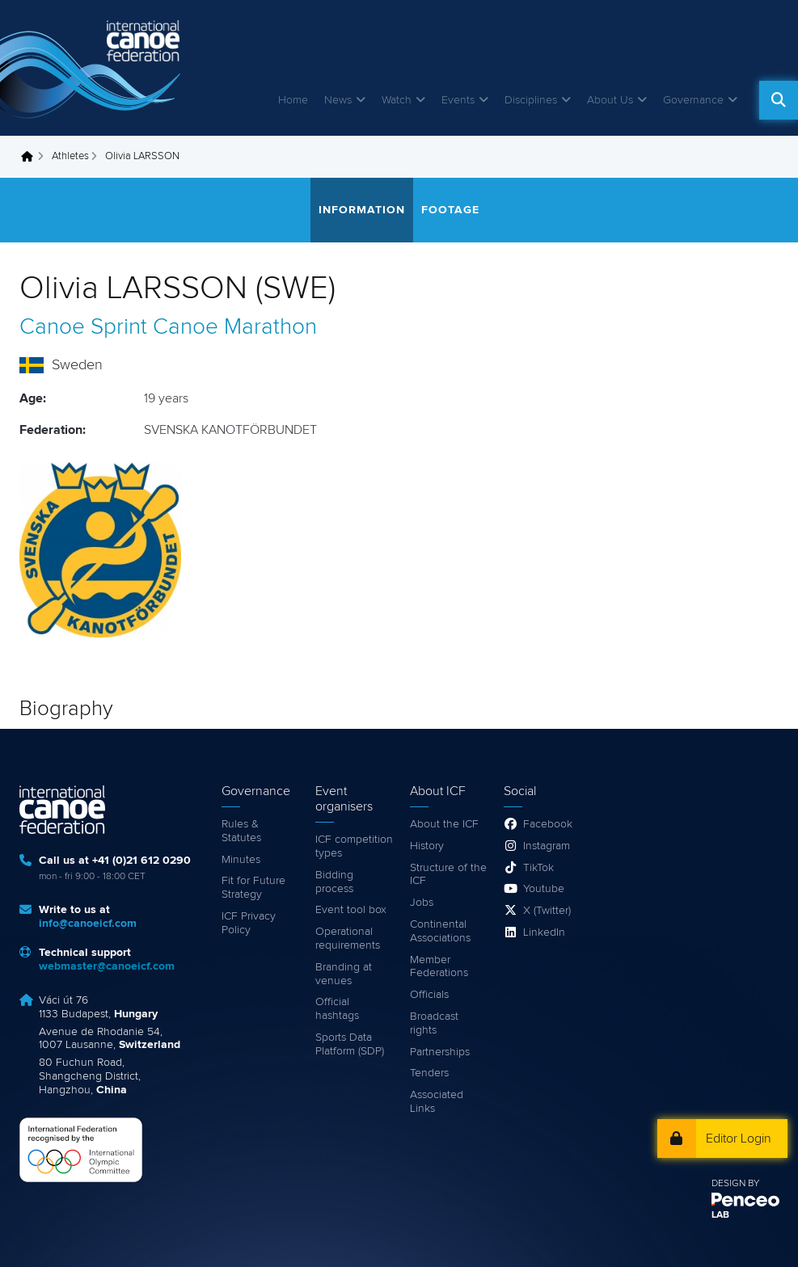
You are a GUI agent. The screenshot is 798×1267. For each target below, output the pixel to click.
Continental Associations (440, 931)
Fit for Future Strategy (253, 887)
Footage (450, 210)
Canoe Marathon (235, 327)
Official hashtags (337, 1008)
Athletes (70, 156)
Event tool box (350, 910)
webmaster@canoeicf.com (107, 966)
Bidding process (334, 881)
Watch (397, 100)
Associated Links (436, 1101)
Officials (429, 994)
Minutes (241, 859)
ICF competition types (354, 846)
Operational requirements (347, 938)
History (427, 846)
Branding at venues (343, 974)
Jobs (421, 902)
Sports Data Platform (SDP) (349, 1044)
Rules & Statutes (241, 831)
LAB (720, 1215)
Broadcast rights (434, 1023)
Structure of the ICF (448, 874)
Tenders (429, 1073)
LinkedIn (544, 932)
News (338, 100)
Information (362, 210)
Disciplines (531, 100)
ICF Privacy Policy (249, 923)
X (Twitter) (547, 910)
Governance (693, 100)
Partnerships (440, 1052)
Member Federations (439, 966)
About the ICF (444, 824)
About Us (610, 100)
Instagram (546, 846)
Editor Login (738, 1138)
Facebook (547, 824)
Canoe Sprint (83, 327)
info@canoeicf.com (88, 923)
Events (458, 100)
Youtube (543, 888)
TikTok (538, 867)
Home (293, 100)
